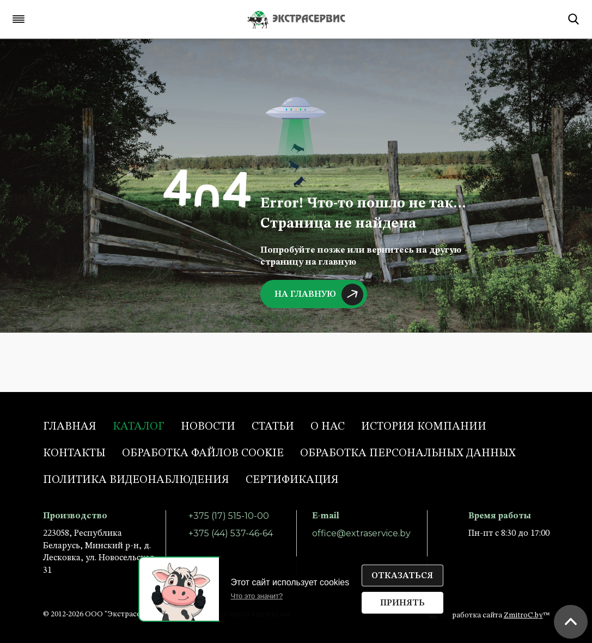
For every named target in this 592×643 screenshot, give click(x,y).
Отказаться (402, 576)
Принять (402, 603)
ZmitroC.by (523, 615)
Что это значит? (257, 596)
